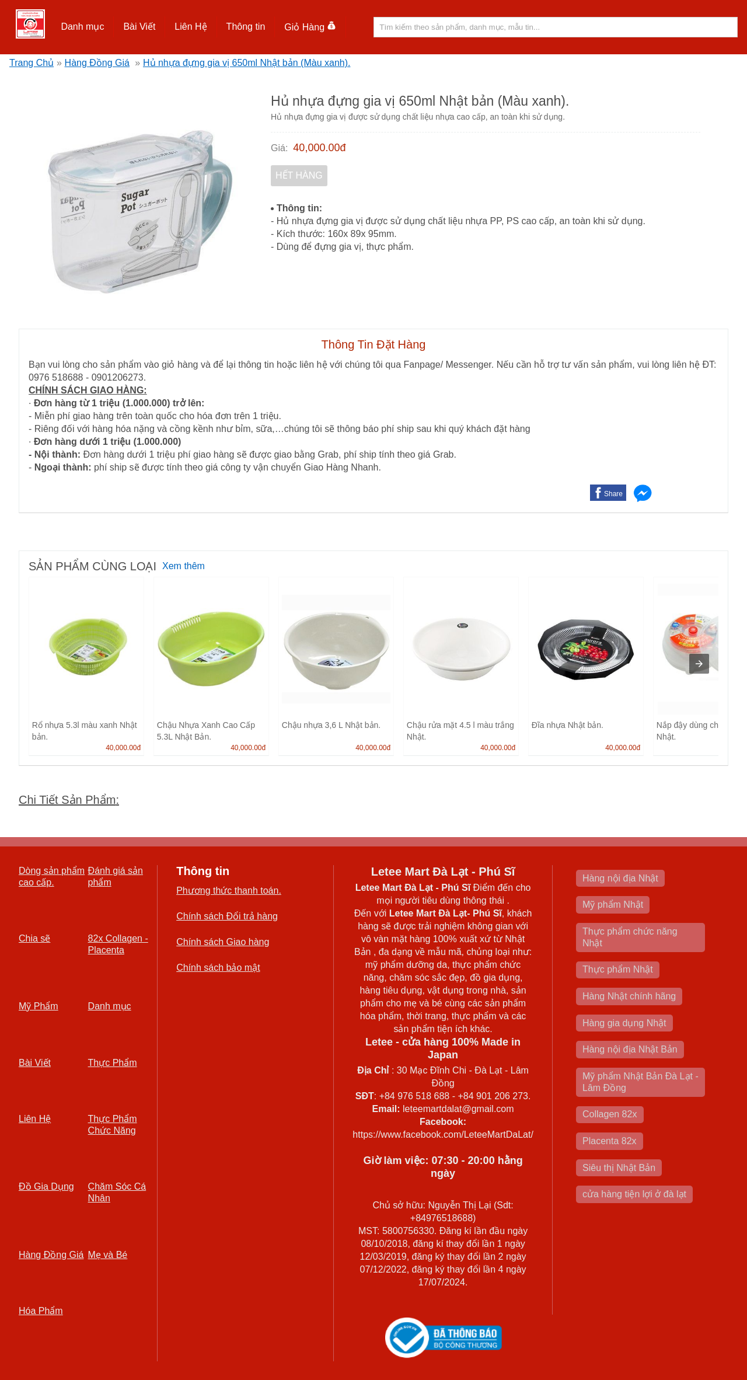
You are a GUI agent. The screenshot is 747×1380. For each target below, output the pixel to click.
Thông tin (246, 27)
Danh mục (82, 27)
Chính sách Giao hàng (222, 942)
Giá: (279, 148)
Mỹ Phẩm (38, 1006)
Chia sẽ (34, 938)
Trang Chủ (31, 63)
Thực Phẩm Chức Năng (112, 1124)
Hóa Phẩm (41, 1311)
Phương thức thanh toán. (228, 890)
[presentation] (699, 664)
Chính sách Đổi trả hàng (227, 916)
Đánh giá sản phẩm (115, 876)
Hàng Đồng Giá (97, 63)
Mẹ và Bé (108, 1255)
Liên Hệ (190, 27)
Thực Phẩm (112, 1063)
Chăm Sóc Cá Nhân (117, 1192)
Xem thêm (183, 566)
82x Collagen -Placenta (118, 944)
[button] (82, 26)
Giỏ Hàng (310, 27)
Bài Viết (139, 27)
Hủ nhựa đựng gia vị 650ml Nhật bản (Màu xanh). (247, 63)
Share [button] (613, 494)
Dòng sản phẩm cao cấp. (52, 876)
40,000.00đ (319, 148)
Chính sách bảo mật (218, 968)
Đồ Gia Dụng (46, 1186)
